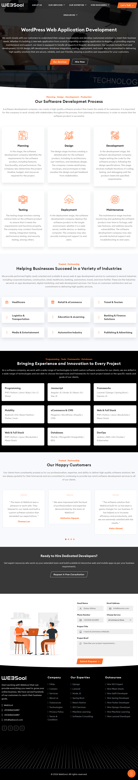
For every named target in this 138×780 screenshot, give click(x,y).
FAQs (51, 684)
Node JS (76, 693)
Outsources (54, 702)
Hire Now (80, 61)
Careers (52, 688)
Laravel (75, 688)
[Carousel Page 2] (68, 539)
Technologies (55, 707)
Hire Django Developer (117, 707)
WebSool (8, 705)
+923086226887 (11, 710)
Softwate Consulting (82, 716)
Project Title (82, 626)
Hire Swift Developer (116, 693)
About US (37, 5)
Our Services (56, 5)
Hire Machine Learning (117, 711)
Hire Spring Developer (117, 698)
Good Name (82, 603)
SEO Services (78, 707)
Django (75, 684)
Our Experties (76, 5)
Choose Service (113, 615)
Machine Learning (81, 711)
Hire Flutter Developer (117, 702)
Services (53, 693)
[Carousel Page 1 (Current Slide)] (66, 539)
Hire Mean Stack (114, 688)
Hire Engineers (99, 5)
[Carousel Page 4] (74, 539)
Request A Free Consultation (69, 574)
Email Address (113, 603)
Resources (69, 15)
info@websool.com (13, 719)
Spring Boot (77, 698)
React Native (78, 702)
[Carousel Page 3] (71, 539)
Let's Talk (127, 5)
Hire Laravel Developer (117, 716)
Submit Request (90, 661)
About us (53, 698)
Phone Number (83, 615)
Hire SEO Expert (114, 684)
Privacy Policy (56, 711)
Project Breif (82, 638)
